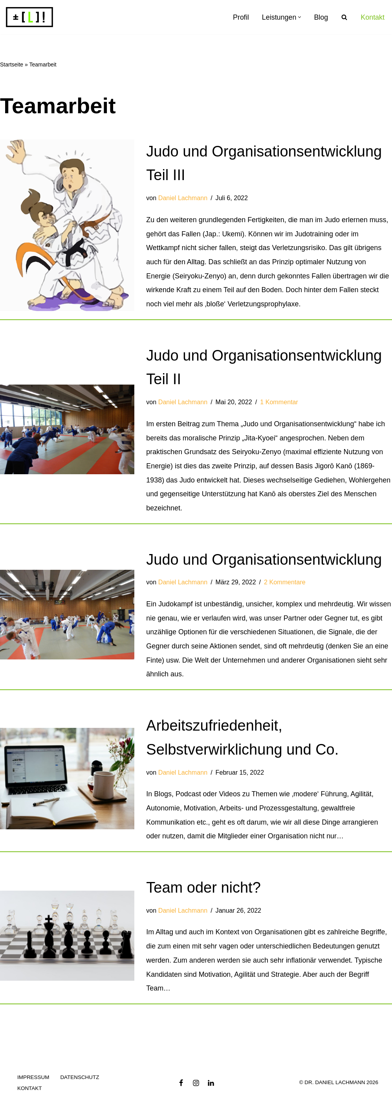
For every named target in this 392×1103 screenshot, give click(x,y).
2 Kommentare (285, 584)
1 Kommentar (279, 403)
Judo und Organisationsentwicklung (264, 561)
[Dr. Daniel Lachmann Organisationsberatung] (29, 17)
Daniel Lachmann (183, 198)
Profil (241, 17)
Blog (321, 17)
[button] (299, 17)
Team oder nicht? (203, 891)
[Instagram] (196, 1087)
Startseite (11, 65)
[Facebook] (181, 1087)
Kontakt (373, 17)
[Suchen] (344, 17)
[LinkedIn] (210, 1087)
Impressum (33, 1082)
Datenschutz (80, 1082)
